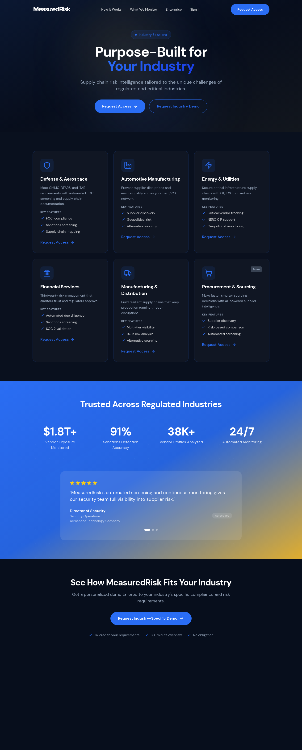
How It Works (111, 9)
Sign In (195, 9)
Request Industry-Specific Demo (151, 618)
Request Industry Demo (178, 106)
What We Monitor (143, 9)
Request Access (250, 9)
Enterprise (174, 9)
